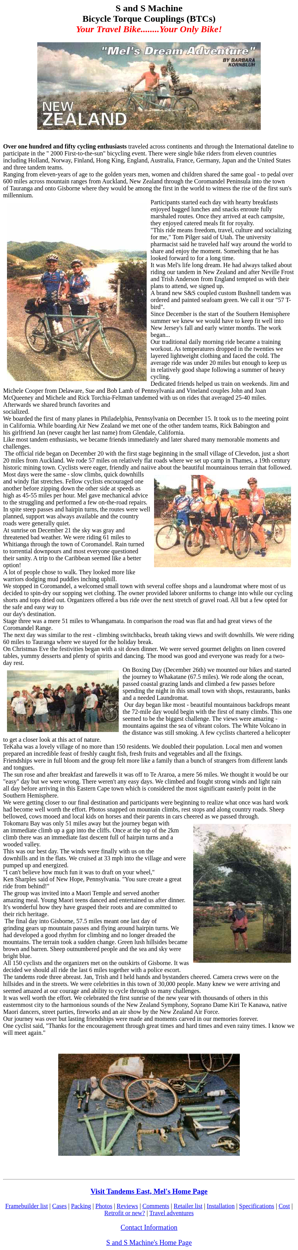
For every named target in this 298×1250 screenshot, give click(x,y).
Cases (59, 1206)
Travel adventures (171, 1213)
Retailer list (187, 1206)
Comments (155, 1206)
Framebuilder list (26, 1206)
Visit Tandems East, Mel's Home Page (149, 1191)
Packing (81, 1206)
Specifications (256, 1206)
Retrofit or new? (124, 1213)
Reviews (127, 1206)
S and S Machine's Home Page (149, 1243)
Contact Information (149, 1227)
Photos (104, 1206)
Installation (221, 1206)
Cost (284, 1206)
